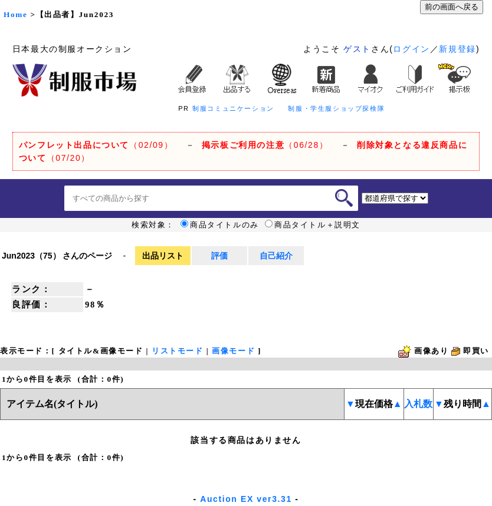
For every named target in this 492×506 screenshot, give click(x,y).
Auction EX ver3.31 (246, 499)
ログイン (411, 49)
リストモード (178, 350)
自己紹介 (276, 255)
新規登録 (457, 49)
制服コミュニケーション (233, 108)
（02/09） (96, 145)
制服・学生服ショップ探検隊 (336, 108)
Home (15, 14)
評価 (219, 255)
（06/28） (265, 145)
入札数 (418, 404)
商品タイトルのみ (220, 225)
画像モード (233, 350)
